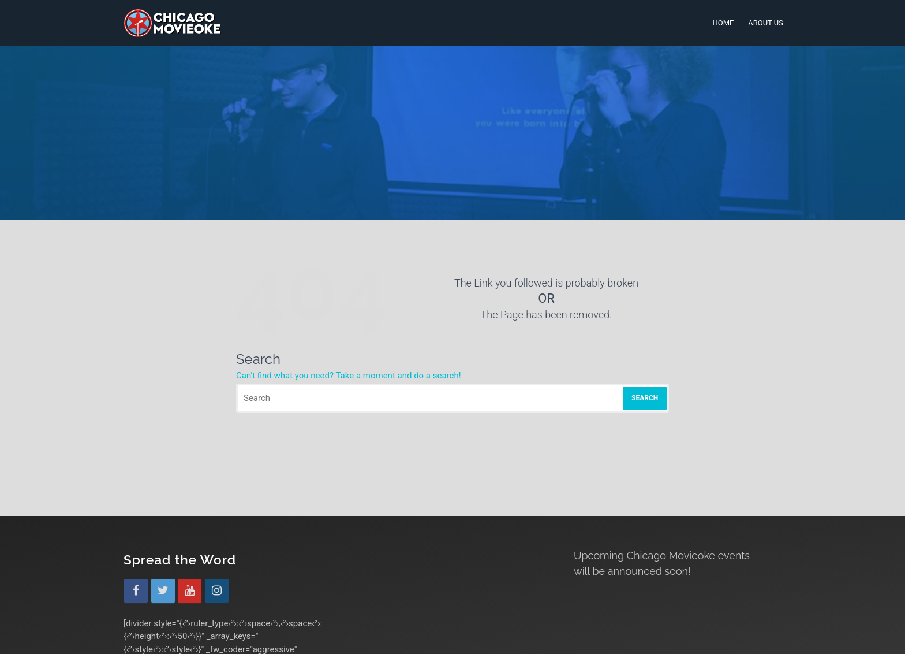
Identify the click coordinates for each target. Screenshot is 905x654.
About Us (765, 22)
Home (723, 22)
